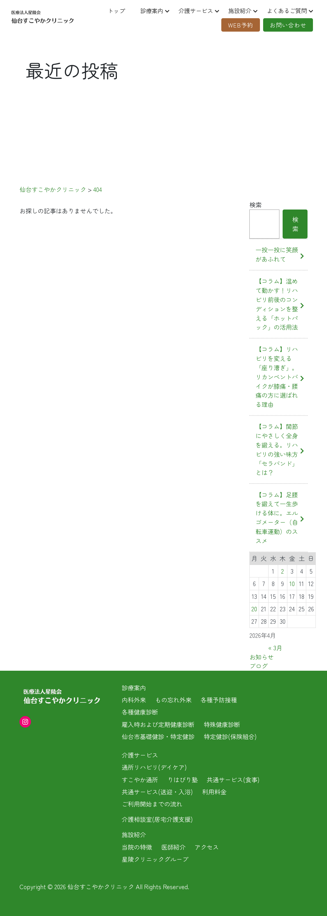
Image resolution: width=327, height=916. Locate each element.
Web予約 (237, 24)
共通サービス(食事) (233, 779)
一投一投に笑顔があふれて (276, 254)
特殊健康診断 (222, 724)
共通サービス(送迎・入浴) (157, 791)
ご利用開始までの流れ (152, 803)
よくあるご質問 (284, 10)
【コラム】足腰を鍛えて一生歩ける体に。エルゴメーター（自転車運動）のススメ (276, 517)
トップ (108, 10)
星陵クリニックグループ (155, 859)
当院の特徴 (137, 847)
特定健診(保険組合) (230, 736)
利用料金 (214, 791)
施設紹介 (236, 10)
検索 (255, 204)
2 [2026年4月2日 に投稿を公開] (282, 571)
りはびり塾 (182, 779)
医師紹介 (173, 847)
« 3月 (275, 647)
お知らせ (261, 657)
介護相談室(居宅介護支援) (157, 819)
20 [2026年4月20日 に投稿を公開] (254, 608)
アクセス (206, 847)
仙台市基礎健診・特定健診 (158, 736)
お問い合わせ (286, 24)
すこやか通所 (140, 779)
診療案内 (144, 10)
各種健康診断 (140, 711)
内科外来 (134, 699)
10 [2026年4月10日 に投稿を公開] (292, 583)
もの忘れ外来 (173, 699)
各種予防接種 (219, 699)
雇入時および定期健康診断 (158, 724)
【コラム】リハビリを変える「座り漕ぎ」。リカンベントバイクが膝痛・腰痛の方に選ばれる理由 (276, 377)
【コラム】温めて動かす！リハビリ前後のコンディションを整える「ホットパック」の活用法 (276, 304)
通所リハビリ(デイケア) (154, 767)
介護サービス (190, 10)
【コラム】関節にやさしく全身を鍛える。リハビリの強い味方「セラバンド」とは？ (276, 449)
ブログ (258, 665)
